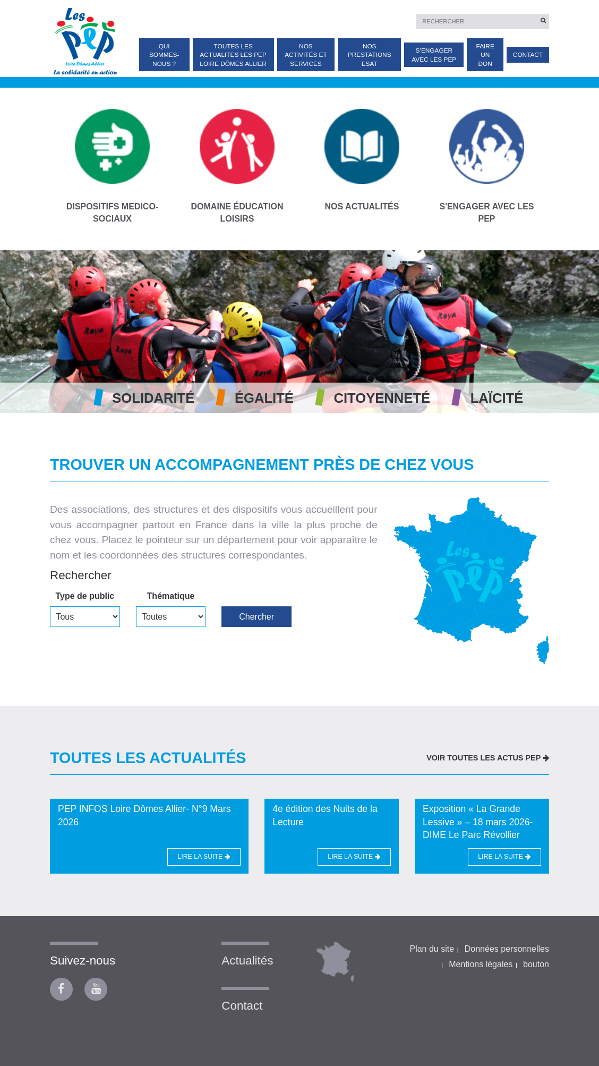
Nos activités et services (306, 55)
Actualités (247, 960)
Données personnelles (507, 948)
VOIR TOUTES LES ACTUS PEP (487, 758)
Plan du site (431, 948)
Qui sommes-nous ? (164, 55)
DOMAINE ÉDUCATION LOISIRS (237, 166)
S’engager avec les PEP (434, 55)
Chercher (256, 616)
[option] (299, 331)
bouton (536, 964)
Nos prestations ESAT (369, 55)
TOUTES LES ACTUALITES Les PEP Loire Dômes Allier (233, 55)
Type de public (84, 595)
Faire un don (485, 55)
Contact (528, 54)
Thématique (171, 595)
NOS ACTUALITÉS (362, 160)
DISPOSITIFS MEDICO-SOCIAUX (112, 166)
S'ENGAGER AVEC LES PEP (487, 166)
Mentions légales (480, 964)
